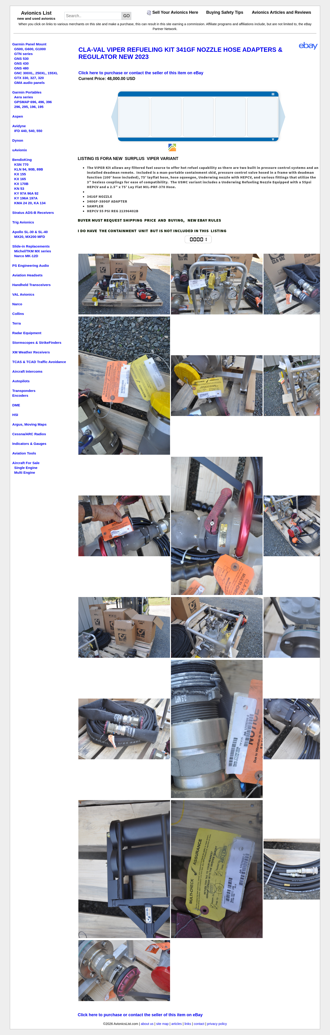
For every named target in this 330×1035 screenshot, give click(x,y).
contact (199, 1024)
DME (16, 405)
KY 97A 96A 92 (26, 193)
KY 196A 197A (26, 198)
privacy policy (217, 1024)
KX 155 (20, 174)
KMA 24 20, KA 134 (30, 203)
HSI (15, 415)
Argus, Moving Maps (29, 424)
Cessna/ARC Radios (29, 434)
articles (176, 1024)
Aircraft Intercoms (27, 371)
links (187, 1024)
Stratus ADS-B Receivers (33, 213)
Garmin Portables (27, 92)
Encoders (20, 395)
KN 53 (19, 188)
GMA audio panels (29, 83)
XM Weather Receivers (31, 352)
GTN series (23, 54)
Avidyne (19, 126)
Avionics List (36, 13)
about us (147, 1024)
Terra (16, 323)
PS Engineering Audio (30, 265)
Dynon (17, 140)
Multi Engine (24, 472)
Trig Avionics (23, 222)
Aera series (23, 97)
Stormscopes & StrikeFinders (36, 342)
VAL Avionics (23, 294)
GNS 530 (21, 59)
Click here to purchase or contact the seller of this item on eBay (140, 73)
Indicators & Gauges (29, 444)
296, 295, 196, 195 (29, 107)
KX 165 (20, 179)
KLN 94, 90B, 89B (28, 169)
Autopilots (21, 381)
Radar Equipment (26, 333)
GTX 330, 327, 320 (29, 78)
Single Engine (25, 468)
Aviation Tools (24, 453)
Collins (18, 314)
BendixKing (22, 160)
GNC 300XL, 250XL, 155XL (36, 73)
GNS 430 (21, 63)
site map (162, 1024)
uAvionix (19, 150)
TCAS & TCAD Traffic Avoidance (39, 362)
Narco (17, 304)
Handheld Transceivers (31, 285)
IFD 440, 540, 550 (28, 131)
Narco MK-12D (26, 256)
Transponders (24, 391)
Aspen (17, 116)
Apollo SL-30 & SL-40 (30, 232)
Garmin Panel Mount (29, 44)
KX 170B (21, 184)
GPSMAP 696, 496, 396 (33, 102)
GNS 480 (21, 68)
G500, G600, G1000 (30, 49)
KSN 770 (21, 164)
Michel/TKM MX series (32, 251)
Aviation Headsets (27, 275)
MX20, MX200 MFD (29, 237)
